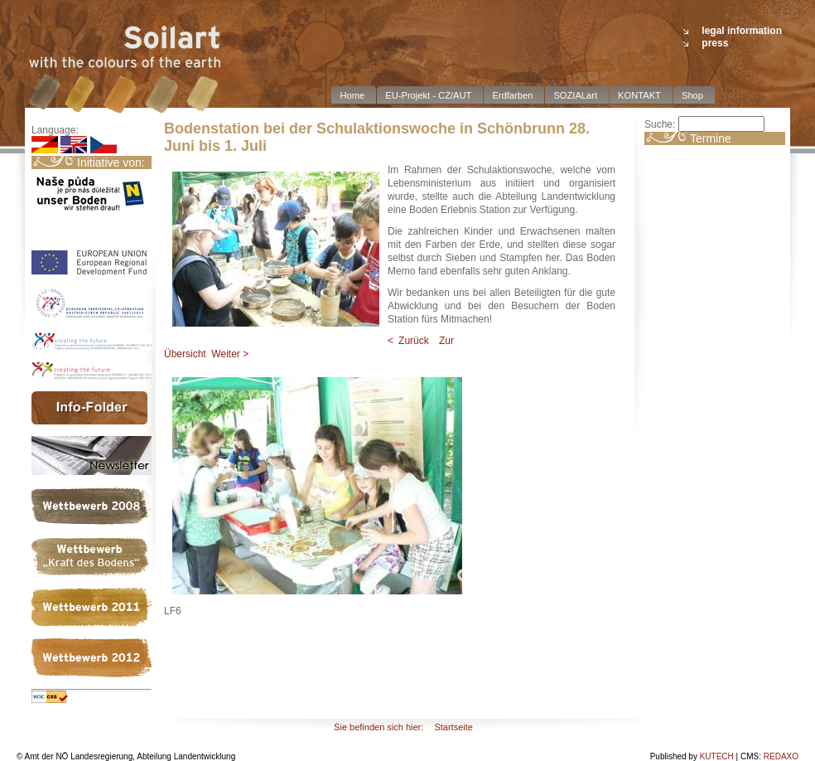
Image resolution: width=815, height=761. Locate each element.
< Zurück (408, 341)
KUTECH (717, 756)
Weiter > (229, 354)
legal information (742, 30)
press (715, 43)
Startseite (453, 727)
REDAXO (781, 756)
